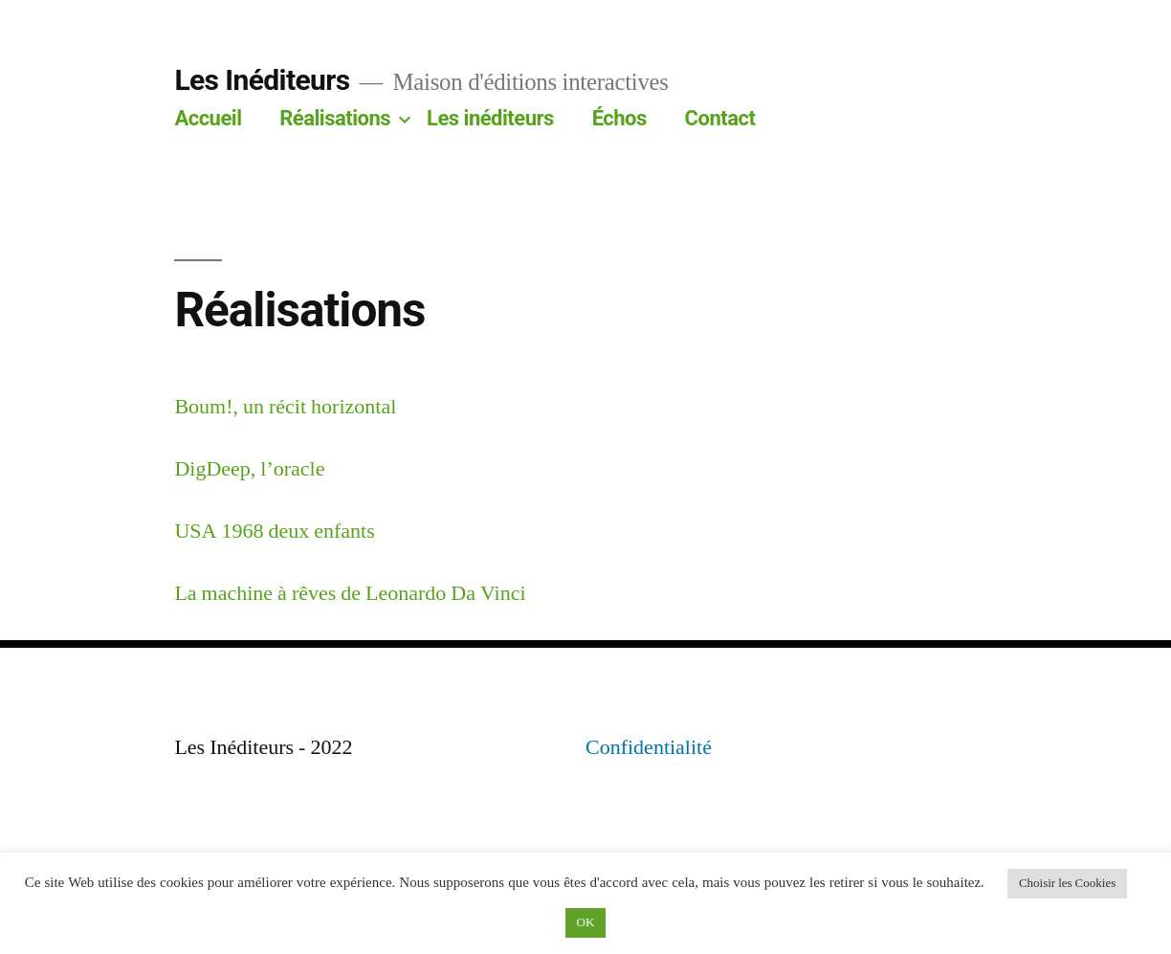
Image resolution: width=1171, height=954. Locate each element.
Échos (619, 118)
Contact (720, 118)
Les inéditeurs (490, 118)
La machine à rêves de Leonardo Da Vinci (349, 593)
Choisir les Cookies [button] (1067, 883)
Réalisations (334, 118)
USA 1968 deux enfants (274, 531)
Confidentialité (649, 747)
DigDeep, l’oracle (249, 468)
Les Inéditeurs (261, 80)
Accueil (207, 118)
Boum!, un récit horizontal (285, 406)
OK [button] (586, 922)
